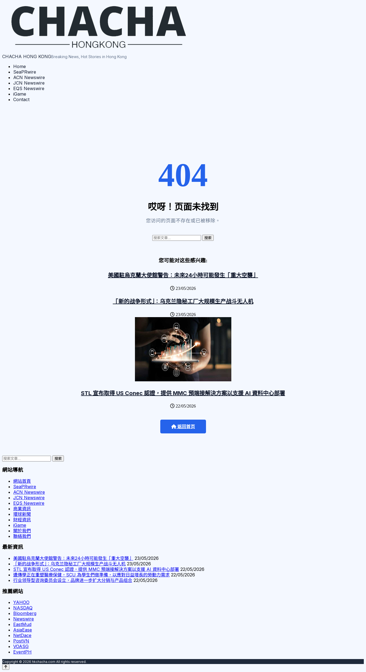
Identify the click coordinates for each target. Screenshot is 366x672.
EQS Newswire (28, 88)
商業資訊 (22, 508)
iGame (19, 94)
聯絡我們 (22, 536)
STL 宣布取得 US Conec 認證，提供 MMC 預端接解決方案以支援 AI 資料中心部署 (183, 393)
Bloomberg (24, 613)
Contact (21, 99)
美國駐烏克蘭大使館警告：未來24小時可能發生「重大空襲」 (183, 275)
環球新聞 (22, 514)
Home (19, 66)
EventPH (22, 652)
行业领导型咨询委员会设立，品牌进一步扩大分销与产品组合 (72, 580)
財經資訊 (22, 519)
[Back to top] (5, 667)
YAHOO (21, 602)
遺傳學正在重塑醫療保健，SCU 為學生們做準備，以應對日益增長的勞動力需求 (91, 574)
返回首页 (183, 426)
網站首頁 (22, 481)
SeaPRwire (24, 72)
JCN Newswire (29, 83)
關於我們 (22, 530)
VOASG (21, 646)
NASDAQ (22, 608)
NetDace (22, 635)
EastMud (22, 624)
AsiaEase (22, 630)
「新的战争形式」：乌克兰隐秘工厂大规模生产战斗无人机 (183, 301)
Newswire (23, 619)
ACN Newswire (29, 77)
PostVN (21, 641)
